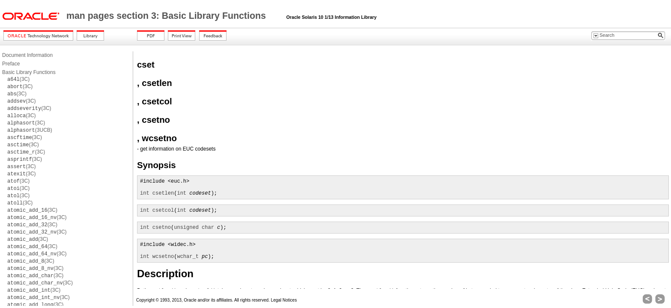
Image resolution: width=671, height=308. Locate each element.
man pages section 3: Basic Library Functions (167, 16)
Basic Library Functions (29, 72)
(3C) (18, 79)
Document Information (27, 55)
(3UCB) (29, 130)
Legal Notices (284, 300)
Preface (11, 64)
